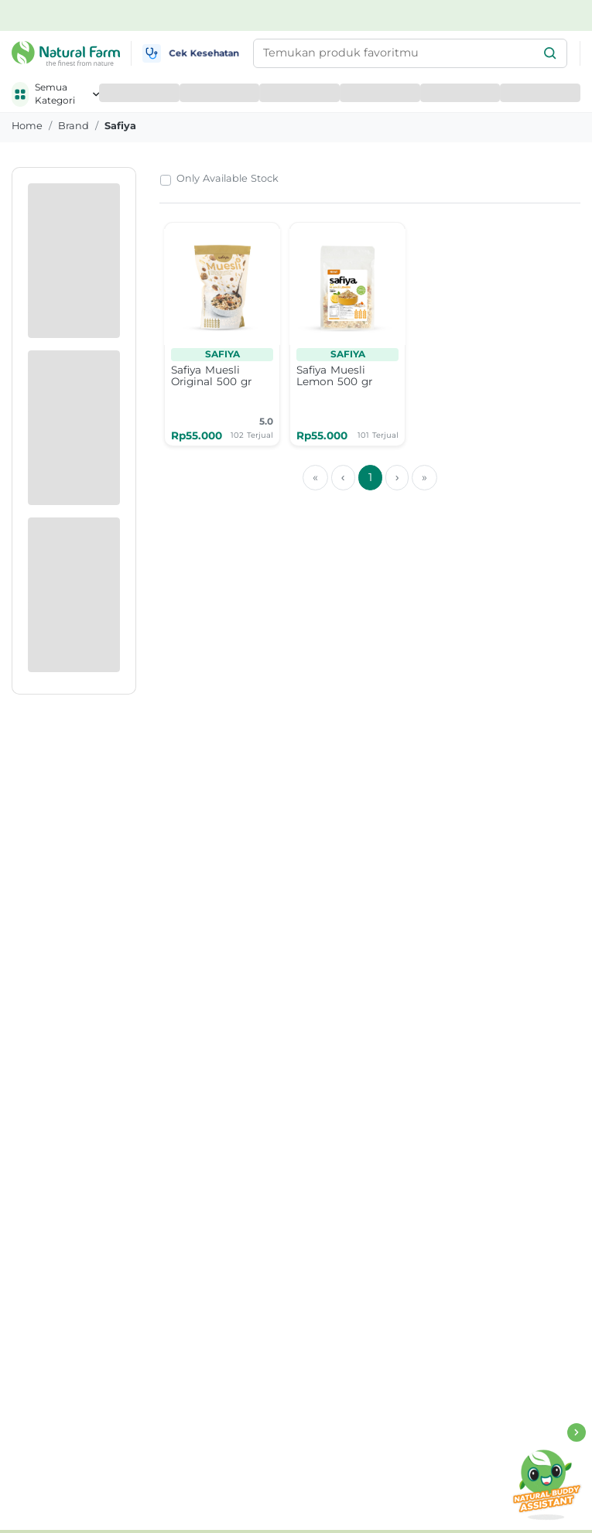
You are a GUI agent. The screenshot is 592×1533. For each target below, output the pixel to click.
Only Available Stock (227, 178)
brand (73, 125)
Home (27, 125)
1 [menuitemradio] (370, 477)
